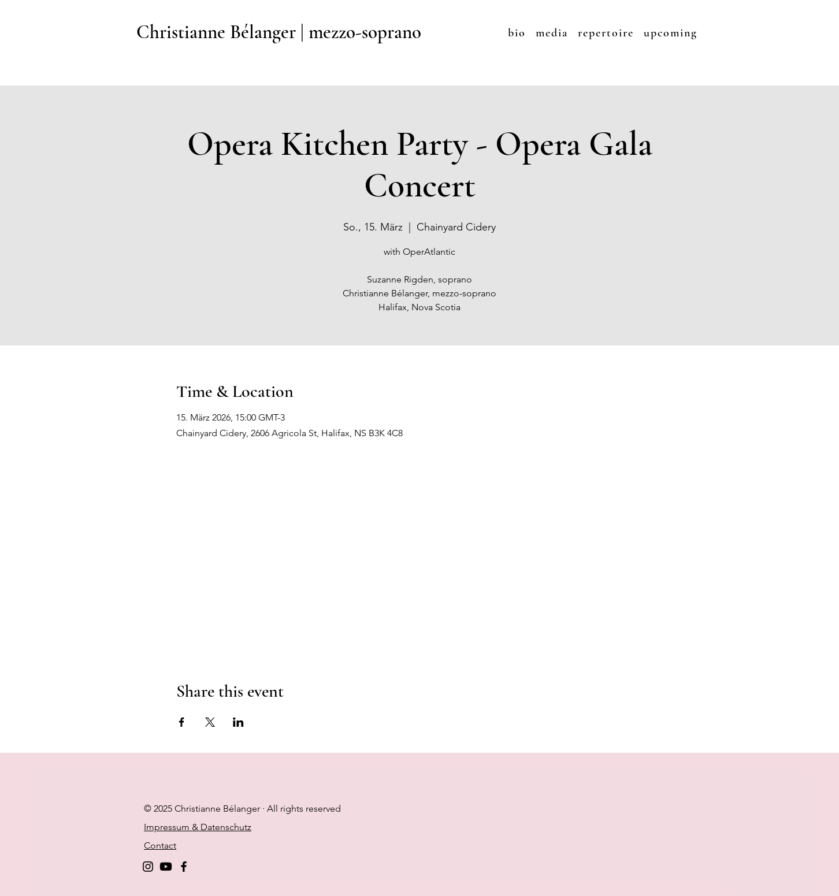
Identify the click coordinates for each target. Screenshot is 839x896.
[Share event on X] (210, 722)
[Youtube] (166, 866)
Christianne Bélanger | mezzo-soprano (278, 32)
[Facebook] (184, 866)
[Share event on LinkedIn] (238, 722)
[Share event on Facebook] (181, 722)
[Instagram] (148, 866)
